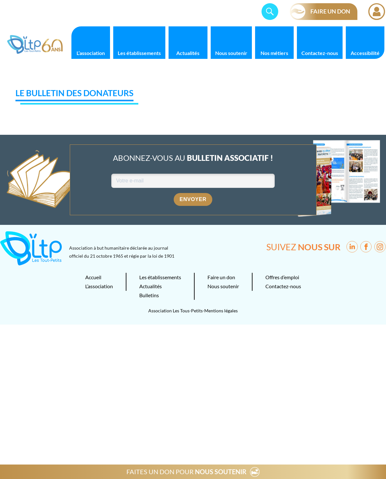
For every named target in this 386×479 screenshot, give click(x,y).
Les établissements (139, 53)
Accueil (93, 277)
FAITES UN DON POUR (186, 471)
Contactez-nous (319, 53)
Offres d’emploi (282, 277)
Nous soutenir (231, 53)
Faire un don (221, 277)
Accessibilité (365, 53)
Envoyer (193, 199)
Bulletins (149, 295)
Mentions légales (221, 310)
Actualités (187, 53)
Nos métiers (274, 53)
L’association (91, 53)
